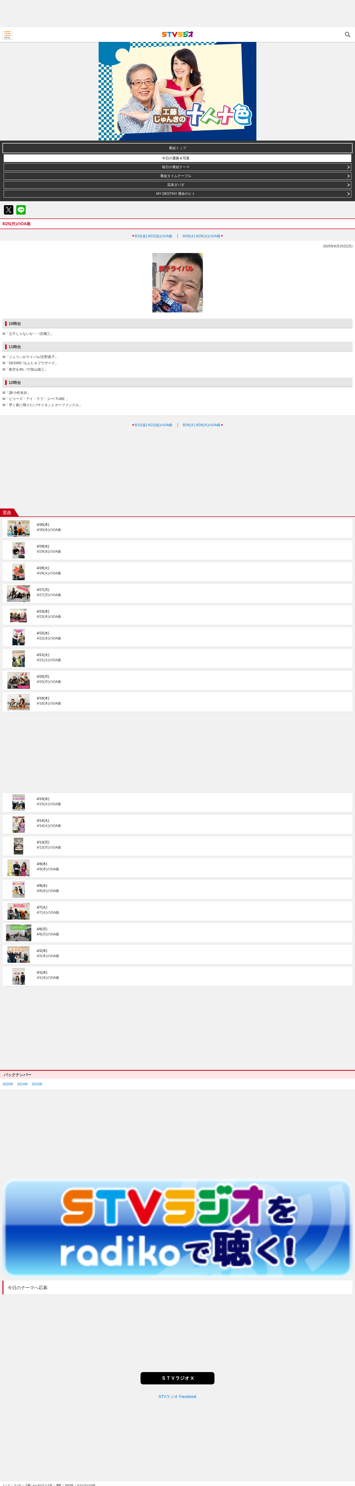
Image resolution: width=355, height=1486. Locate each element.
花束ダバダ (175, 185)
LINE (21, 210)
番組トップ (177, 148)
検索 (347, 34)
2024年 (22, 1084)
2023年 (37, 1084)
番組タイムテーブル (175, 176)
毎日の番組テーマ (176, 167)
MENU (7, 34)
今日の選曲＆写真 (176, 158)
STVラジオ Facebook (177, 1397)
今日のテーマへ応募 (28, 1287)
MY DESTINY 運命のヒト (175, 194)
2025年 (8, 1084)
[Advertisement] (177, 13)
